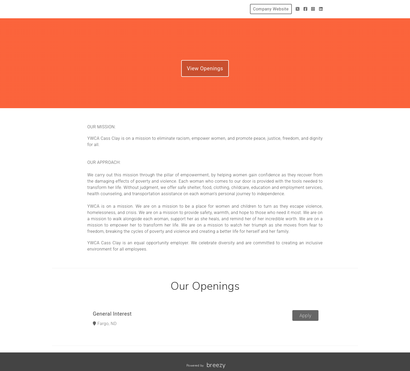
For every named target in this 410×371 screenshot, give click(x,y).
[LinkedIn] (321, 9)
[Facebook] (306, 9)
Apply (305, 315)
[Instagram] (313, 9)
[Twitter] (298, 9)
